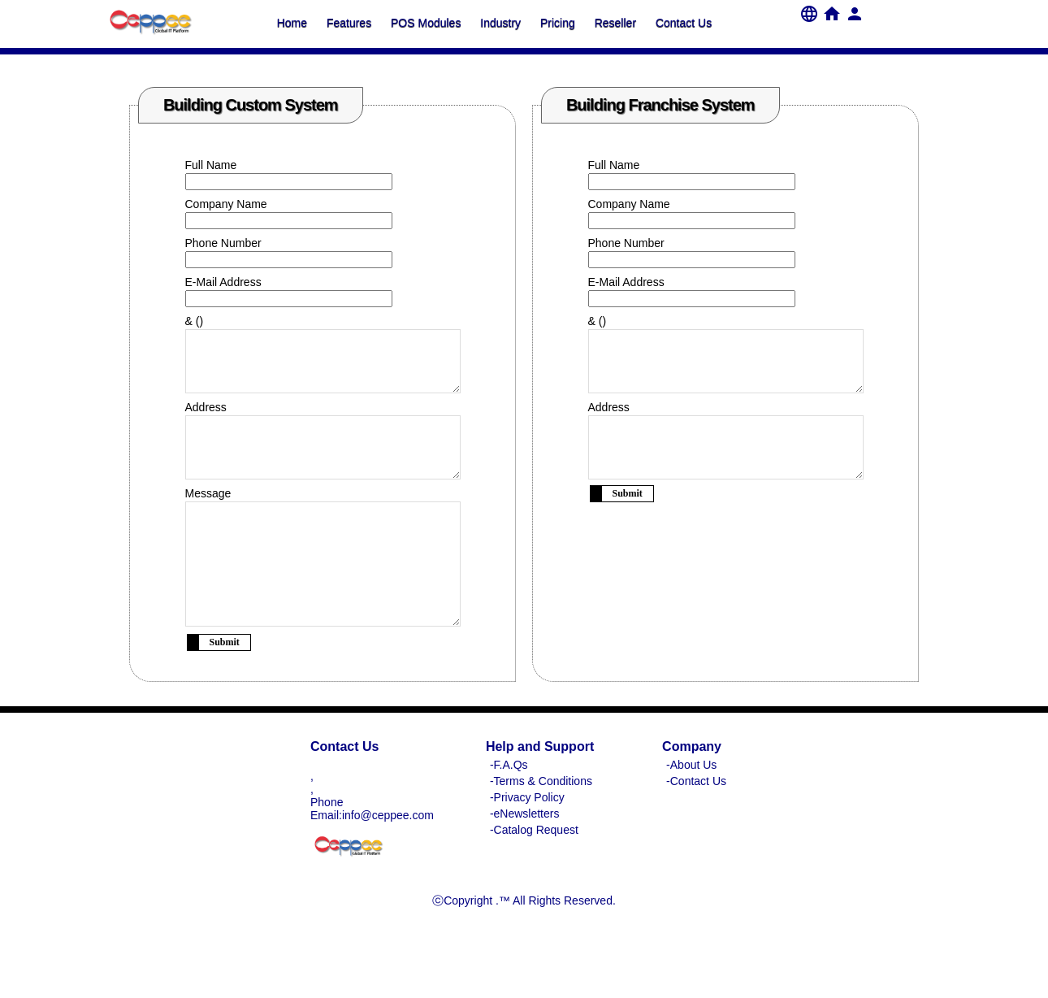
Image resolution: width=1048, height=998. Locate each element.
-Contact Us (696, 829)
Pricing (557, 22)
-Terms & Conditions (541, 829)
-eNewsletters (525, 862)
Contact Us (684, 22)
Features (349, 22)
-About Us (691, 813)
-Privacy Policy (527, 846)
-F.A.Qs (509, 813)
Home (292, 22)
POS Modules (426, 22)
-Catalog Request (534, 878)
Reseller (615, 22)
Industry (500, 22)
